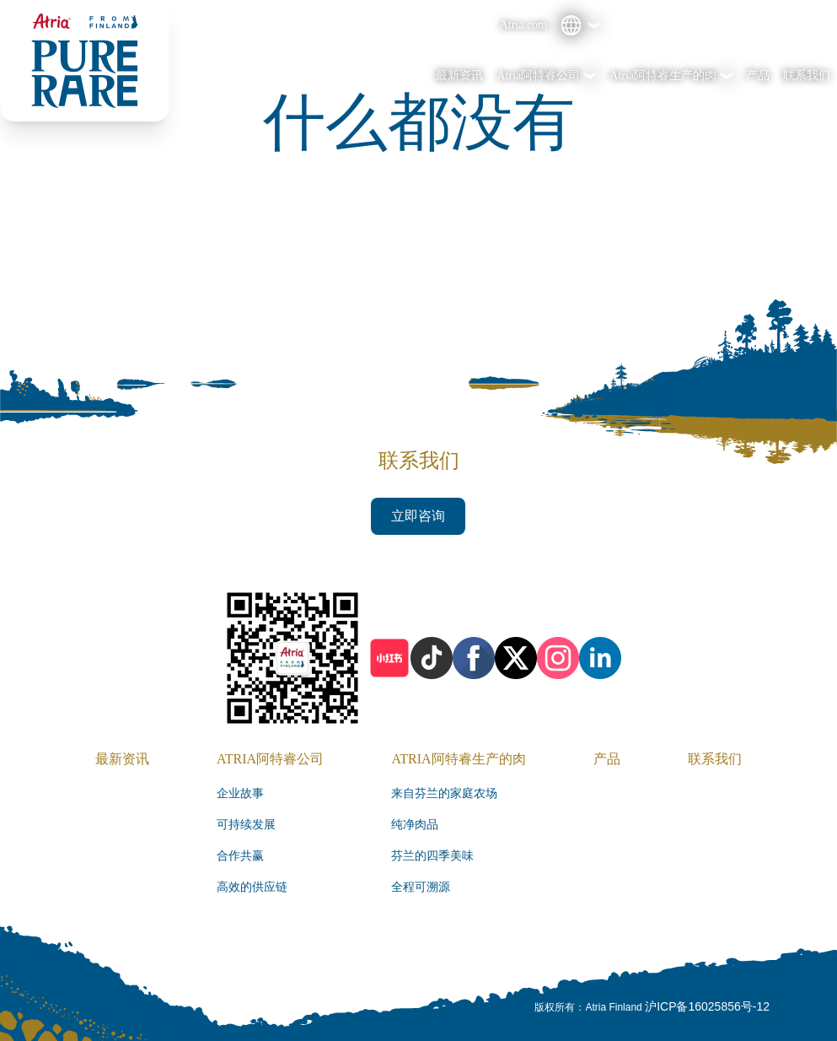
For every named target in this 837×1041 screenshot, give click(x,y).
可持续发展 (246, 824)
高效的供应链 (252, 887)
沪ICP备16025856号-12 (707, 1006)
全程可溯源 (420, 887)
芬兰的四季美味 (432, 856)
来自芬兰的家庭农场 (444, 793)
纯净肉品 (414, 824)
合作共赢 (240, 856)
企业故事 (240, 793)
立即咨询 (418, 516)
